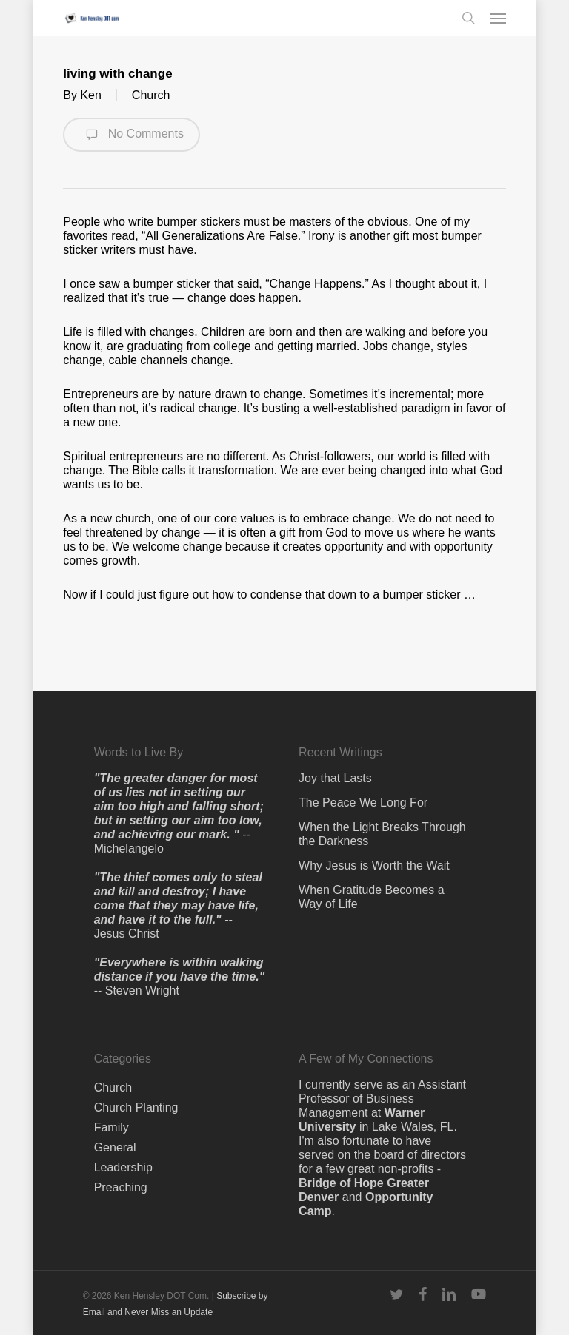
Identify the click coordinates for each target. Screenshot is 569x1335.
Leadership (123, 1167)
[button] (498, 17)
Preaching (120, 1187)
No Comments (131, 135)
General (115, 1147)
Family (111, 1127)
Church (151, 95)
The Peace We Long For (363, 802)
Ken (90, 95)
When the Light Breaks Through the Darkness (382, 834)
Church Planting (136, 1107)
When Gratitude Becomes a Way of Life (372, 897)
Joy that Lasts (335, 778)
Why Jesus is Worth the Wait (374, 865)
